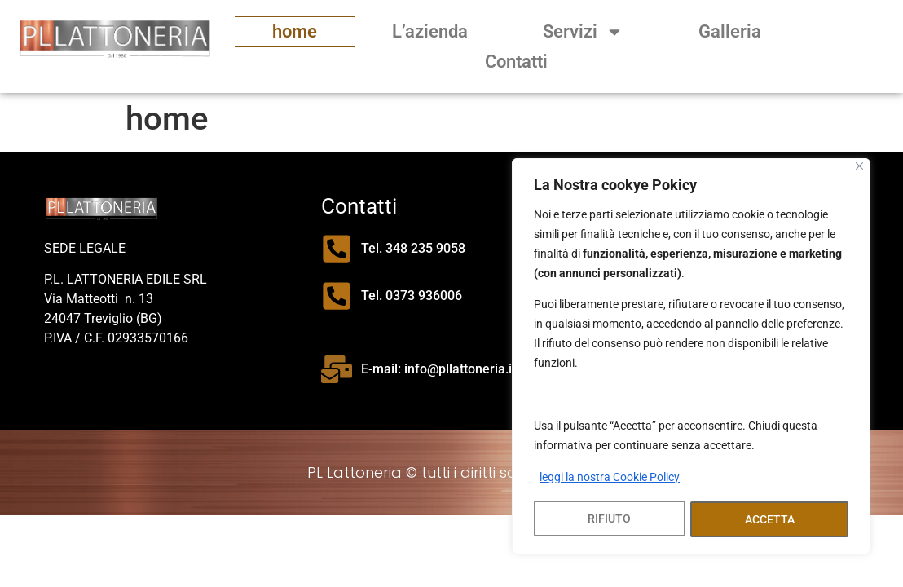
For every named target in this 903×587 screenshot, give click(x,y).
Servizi (583, 31)
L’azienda (430, 31)
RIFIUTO (609, 519)
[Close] (859, 167)
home (294, 31)
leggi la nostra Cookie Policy (610, 478)
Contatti (516, 61)
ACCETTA (770, 519)
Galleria (729, 31)
